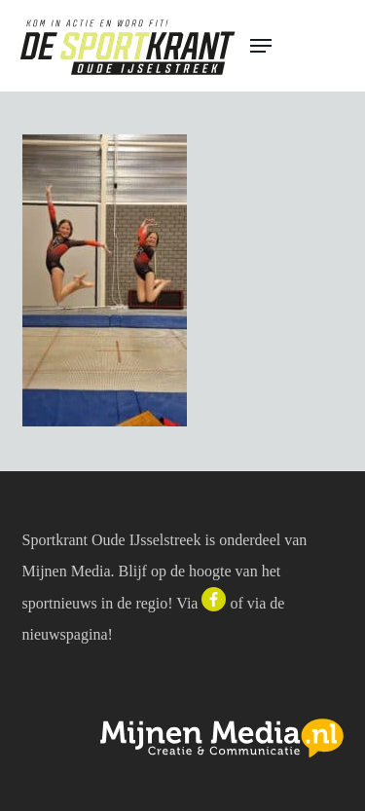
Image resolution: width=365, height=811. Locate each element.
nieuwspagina (65, 634)
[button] (298, 45)
